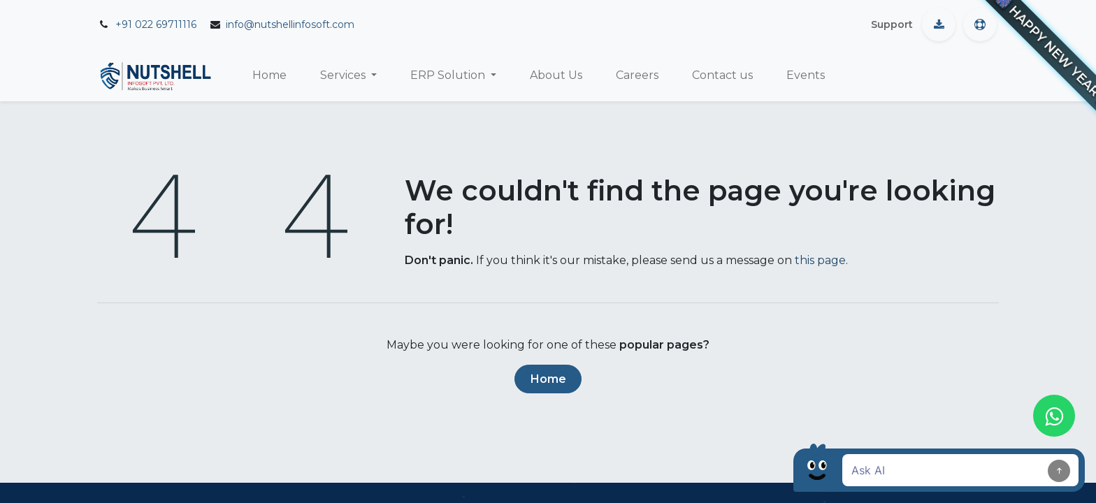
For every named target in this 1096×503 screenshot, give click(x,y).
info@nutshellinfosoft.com (290, 24)
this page (820, 260)
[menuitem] (269, 75)
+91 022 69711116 (155, 24)
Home (548, 379)
